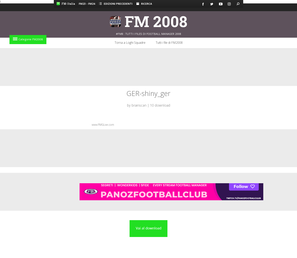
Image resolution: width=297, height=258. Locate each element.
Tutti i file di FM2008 (169, 43)
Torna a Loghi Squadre (130, 43)
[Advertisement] (148, 67)
